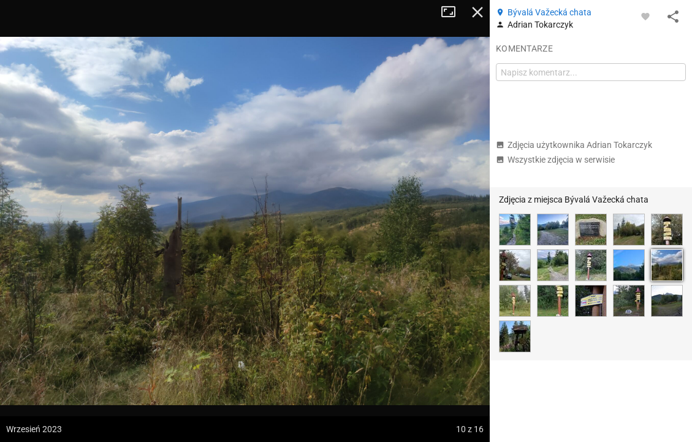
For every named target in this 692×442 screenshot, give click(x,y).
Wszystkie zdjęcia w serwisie (555, 160)
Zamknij (477, 12)
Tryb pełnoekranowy (453, 12)
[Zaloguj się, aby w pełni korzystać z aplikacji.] (645, 16)
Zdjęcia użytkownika (574, 145)
